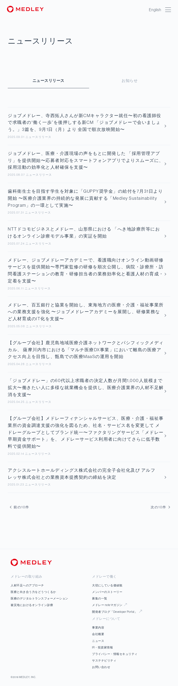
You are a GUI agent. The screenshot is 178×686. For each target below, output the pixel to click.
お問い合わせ (101, 667)
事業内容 (98, 627)
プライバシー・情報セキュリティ (115, 654)
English (155, 9)
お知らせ (130, 80)
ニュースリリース (48, 80)
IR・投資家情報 (102, 647)
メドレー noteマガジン (109, 605)
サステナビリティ (104, 660)
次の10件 (160, 507)
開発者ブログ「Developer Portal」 (117, 612)
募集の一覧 (99, 598)
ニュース (98, 641)
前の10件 (19, 507)
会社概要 (98, 634)
